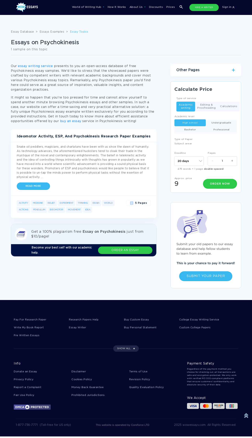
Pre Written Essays (27, 336)
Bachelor (190, 130)
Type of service (186, 98)
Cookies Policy (81, 380)
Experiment (66, 203)
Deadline (180, 153)
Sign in (228, 7)
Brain (96, 203)
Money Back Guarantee (87, 388)
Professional (221, 130)
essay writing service (35, 66)
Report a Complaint (27, 388)
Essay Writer (77, 328)
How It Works (117, 7)
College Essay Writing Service (200, 320)
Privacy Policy (23, 380)
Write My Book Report (29, 328)
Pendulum (39, 210)
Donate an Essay (25, 372)
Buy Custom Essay (137, 320)
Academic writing (186, 106)
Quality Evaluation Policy (146, 388)
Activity (23, 203)
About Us (137, 7)
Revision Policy (139, 380)
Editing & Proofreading (206, 106)
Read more (33, 186)
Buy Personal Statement (141, 328)
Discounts (156, 7)
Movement (74, 210)
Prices (170, 7)
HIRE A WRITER (204, 7)
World (108, 203)
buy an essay (70, 121)
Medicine (38, 203)
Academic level (184, 116)
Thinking (83, 203)
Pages (212, 153)
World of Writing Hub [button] (87, 7)
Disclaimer (78, 372)
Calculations (228, 106)
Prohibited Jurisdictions (88, 396)
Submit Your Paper (205, 276)
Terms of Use (138, 372)
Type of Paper (183, 139)
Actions (23, 210)
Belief (51, 203)
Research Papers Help (84, 320)
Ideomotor (56, 210)
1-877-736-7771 (27, 426)
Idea (87, 210)
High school (190, 123)
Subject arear (183, 144)
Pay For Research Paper (30, 320)
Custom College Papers (195, 328)
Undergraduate (221, 123)
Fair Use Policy (24, 396)
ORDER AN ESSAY (136, 250)
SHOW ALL (124, 349)
